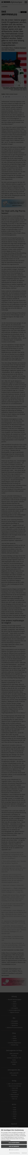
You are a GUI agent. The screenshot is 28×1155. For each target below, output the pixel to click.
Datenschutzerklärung (14, 1153)
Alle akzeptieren (14, 1142)
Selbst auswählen (14, 1149)
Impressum (24, 1153)
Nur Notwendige (14, 1146)
